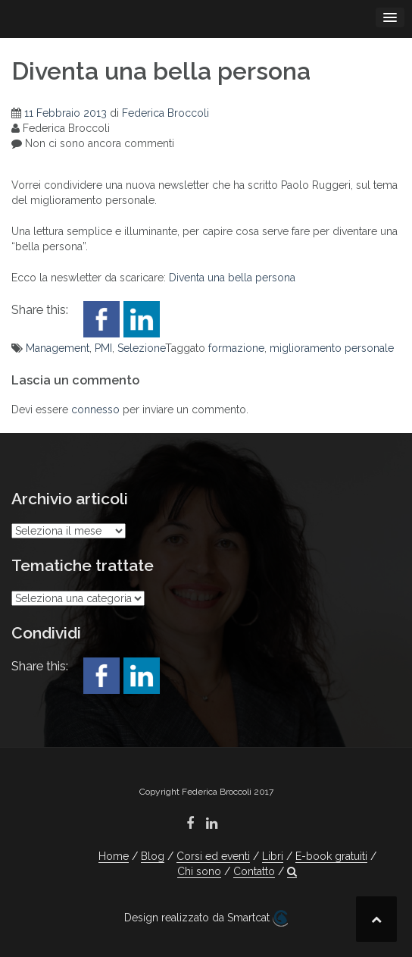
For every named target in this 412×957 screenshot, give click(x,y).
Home (113, 856)
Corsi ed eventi (213, 856)
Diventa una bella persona (232, 277)
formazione (236, 348)
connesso (95, 409)
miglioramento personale (332, 348)
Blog (152, 856)
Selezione (141, 348)
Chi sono (199, 871)
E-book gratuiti (331, 856)
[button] (292, 871)
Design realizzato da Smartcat (206, 918)
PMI (103, 348)
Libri (272, 856)
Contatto (254, 871)
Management (57, 348)
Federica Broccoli (165, 113)
